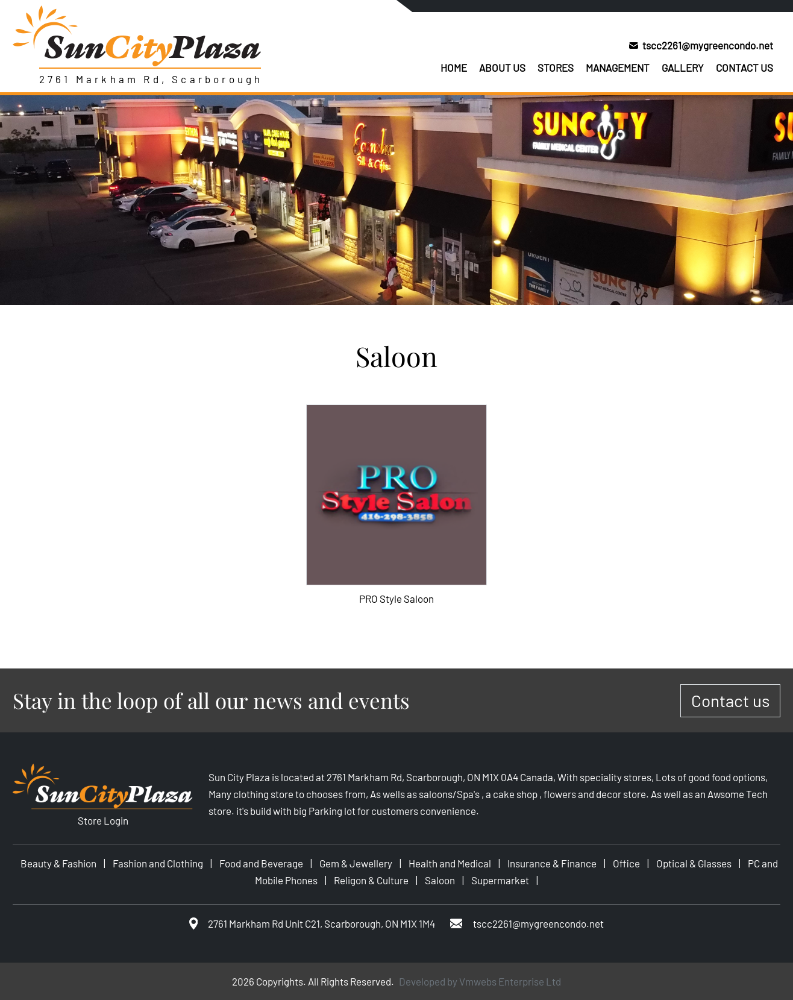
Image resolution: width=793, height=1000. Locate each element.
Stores (556, 67)
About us (502, 67)
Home (453, 67)
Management (618, 67)
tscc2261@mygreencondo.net (707, 45)
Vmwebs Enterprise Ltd (510, 981)
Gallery (683, 67)
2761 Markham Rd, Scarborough (151, 79)
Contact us (744, 67)
